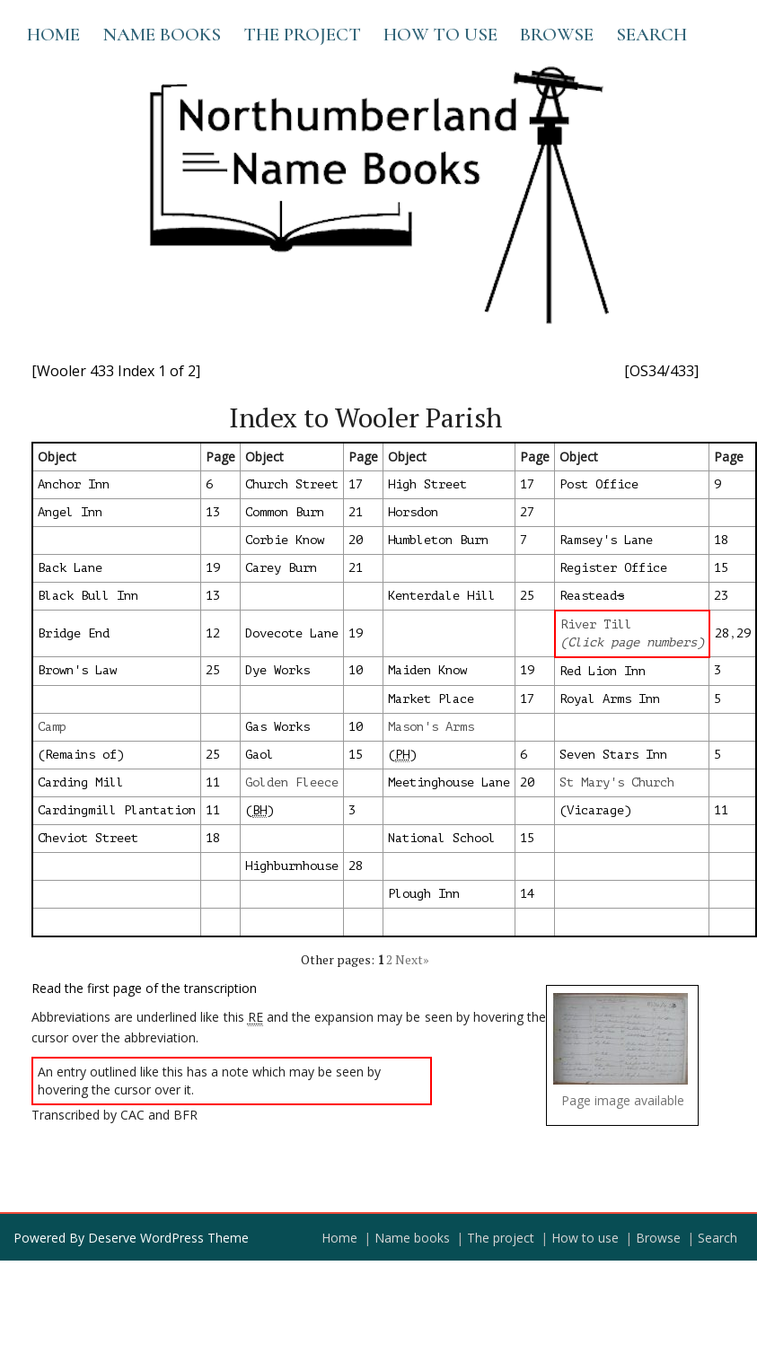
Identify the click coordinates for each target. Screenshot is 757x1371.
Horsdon (413, 512)
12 (213, 633)
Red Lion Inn (602, 671)
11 (213, 782)
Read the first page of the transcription (144, 988)
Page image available (622, 1100)
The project (302, 34)
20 (355, 540)
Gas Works (277, 727)
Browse (557, 34)
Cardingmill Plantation (117, 810)
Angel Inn (70, 512)
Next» (412, 959)
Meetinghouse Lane (449, 782)
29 (743, 633)
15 (721, 568)
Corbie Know (284, 540)
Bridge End (74, 633)
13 (213, 512)
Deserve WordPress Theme (168, 1237)
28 (722, 633)
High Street (427, 484)
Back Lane (70, 568)
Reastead (591, 595)
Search (651, 34)
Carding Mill (81, 782)
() (402, 755)
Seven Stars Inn (613, 754)
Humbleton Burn (438, 540)
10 (355, 670)
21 (355, 512)
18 (721, 540)
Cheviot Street (88, 838)
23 (721, 595)
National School (442, 838)
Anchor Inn (74, 484)
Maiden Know (427, 670)
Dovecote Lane (292, 633)
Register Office (613, 568)
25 (527, 595)
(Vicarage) (595, 810)
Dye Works (277, 670)
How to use (440, 34)
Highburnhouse (292, 866)
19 (213, 568)
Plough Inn (424, 894)
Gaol (259, 754)
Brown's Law (77, 670)
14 (527, 894)
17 (355, 484)
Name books (161, 34)
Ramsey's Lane (606, 540)
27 (527, 512)
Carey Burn (281, 568)
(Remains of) (81, 754)
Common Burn (284, 512)
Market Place (431, 699)
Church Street (292, 484)
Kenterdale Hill (442, 595)
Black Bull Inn (88, 595)
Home (53, 34)
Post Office (598, 484)
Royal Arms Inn (609, 699)
